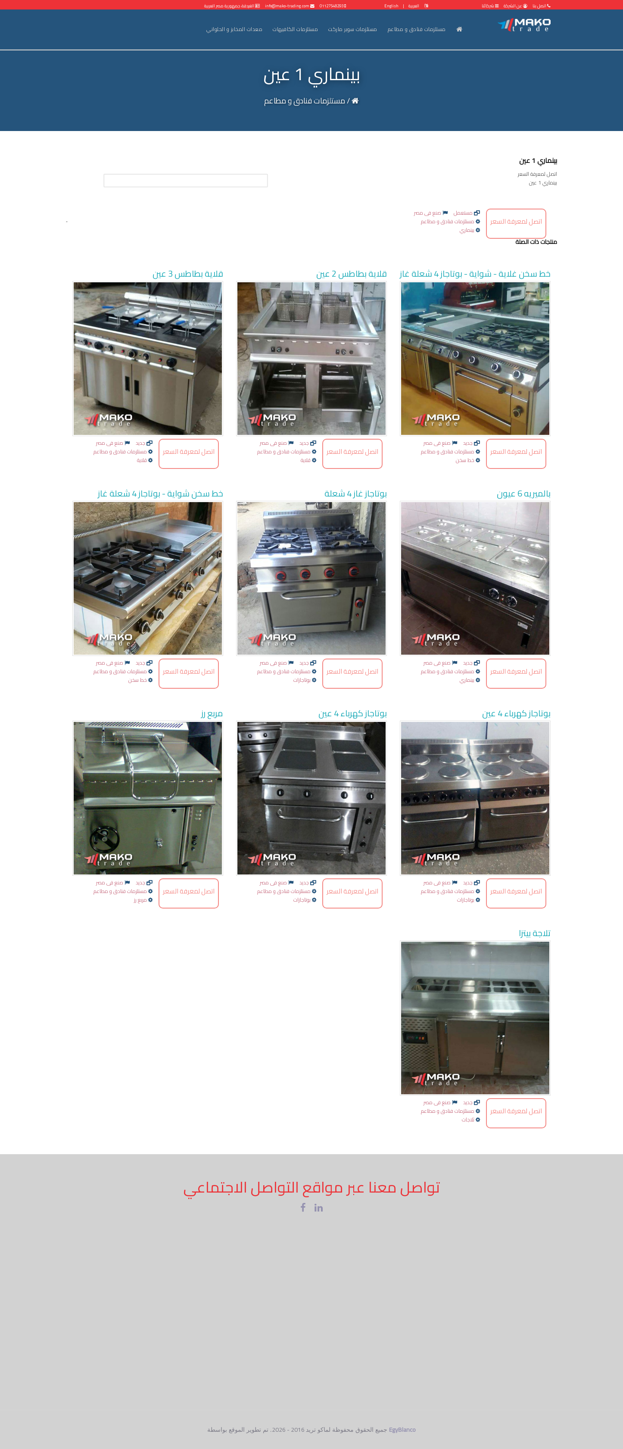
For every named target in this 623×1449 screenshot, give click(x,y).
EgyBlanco (402, 1429)
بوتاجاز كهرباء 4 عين (516, 713)
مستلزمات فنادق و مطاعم (417, 29)
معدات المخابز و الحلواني (234, 29)
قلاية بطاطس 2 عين (351, 273)
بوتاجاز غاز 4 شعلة (355, 493)
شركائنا (490, 5)
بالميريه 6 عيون (524, 493)
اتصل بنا (541, 5)
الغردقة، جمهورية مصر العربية (232, 5)
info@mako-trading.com (290, 5)
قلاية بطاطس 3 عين (188, 273)
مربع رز (212, 713)
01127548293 (333, 5)
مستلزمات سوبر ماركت (352, 29)
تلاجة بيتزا (535, 933)
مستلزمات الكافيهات (295, 29)
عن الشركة (515, 5)
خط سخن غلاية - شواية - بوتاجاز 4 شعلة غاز (475, 273)
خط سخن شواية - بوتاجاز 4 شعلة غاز (160, 493)
